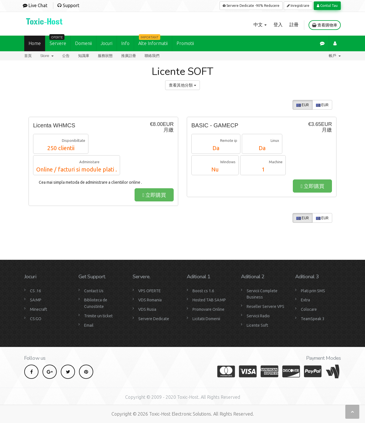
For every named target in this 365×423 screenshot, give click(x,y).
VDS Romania (150, 300)
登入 (278, 24)
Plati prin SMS (313, 291)
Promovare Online (208, 309)
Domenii (83, 43)
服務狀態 (105, 56)
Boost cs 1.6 (203, 291)
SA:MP (35, 300)
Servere (57, 41)
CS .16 (35, 291)
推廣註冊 (128, 56)
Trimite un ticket (98, 316)
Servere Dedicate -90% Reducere (251, 5)
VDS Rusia (147, 309)
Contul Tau (327, 5)
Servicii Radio (258, 316)
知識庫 (83, 56)
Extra (305, 300)
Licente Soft (257, 325)
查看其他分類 (182, 85)
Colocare (309, 309)
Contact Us (94, 291)
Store (47, 56)
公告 (66, 56)
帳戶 (335, 56)
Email (89, 325)
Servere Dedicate (153, 318)
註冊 (294, 24)
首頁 (28, 56)
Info (125, 43)
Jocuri (106, 43)
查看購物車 (324, 25)
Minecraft (38, 309)
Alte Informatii (153, 41)
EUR (302, 105)
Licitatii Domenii (206, 318)
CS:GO (35, 318)
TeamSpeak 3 (313, 318)
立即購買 (154, 195)
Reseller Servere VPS (265, 306)
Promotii (185, 43)
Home (35, 43)
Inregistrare (298, 5)
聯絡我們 (152, 56)
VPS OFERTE (149, 291)
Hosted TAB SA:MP (209, 300)
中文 (260, 24)
